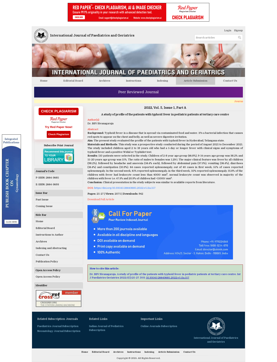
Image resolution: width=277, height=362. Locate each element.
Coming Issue (44, 206)
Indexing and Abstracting (51, 248)
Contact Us (230, 80)
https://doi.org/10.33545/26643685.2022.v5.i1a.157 (125, 187)
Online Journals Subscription (159, 326)
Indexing (162, 80)
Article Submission (195, 80)
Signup (238, 30)
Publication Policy (47, 261)
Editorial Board (73, 80)
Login (227, 30)
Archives (104, 80)
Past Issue (42, 199)
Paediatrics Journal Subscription (57, 326)
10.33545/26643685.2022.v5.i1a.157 (167, 277)
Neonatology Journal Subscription (58, 331)
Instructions (133, 80)
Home (44, 80)
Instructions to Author (49, 234)
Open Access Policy (48, 276)
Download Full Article (100, 199)
